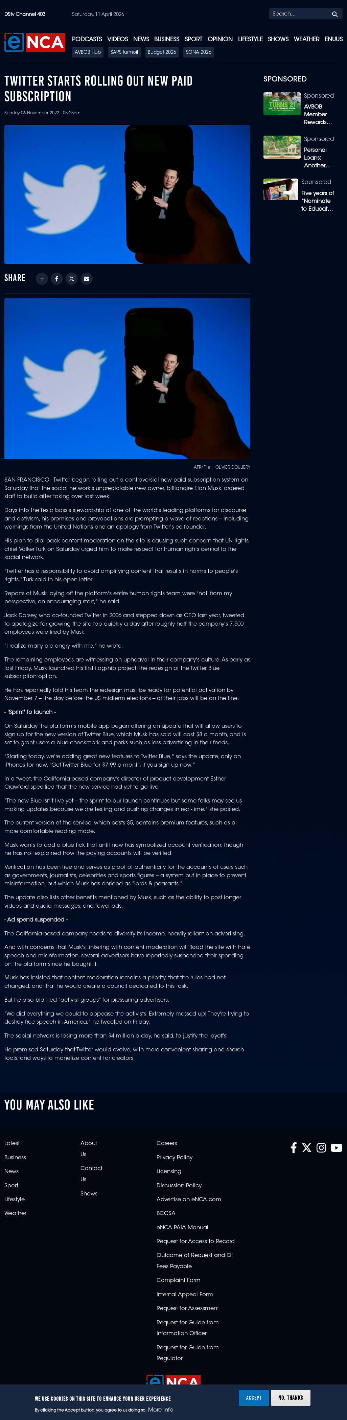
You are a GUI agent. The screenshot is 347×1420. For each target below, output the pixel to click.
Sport (193, 40)
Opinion (220, 40)
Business (166, 40)
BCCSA (166, 1213)
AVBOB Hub (88, 52)
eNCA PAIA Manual (182, 1228)
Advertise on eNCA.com (189, 1200)
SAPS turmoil (124, 52)
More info (161, 1410)
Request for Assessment (188, 1308)
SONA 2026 (198, 52)
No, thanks (290, 1397)
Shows (278, 40)
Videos (117, 40)
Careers (167, 1143)
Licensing (169, 1171)
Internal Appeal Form (185, 1295)
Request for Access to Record (196, 1241)
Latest (12, 1143)
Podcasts (87, 40)
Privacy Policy (174, 1158)
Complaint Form (179, 1280)
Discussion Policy (179, 1186)
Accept (254, 1397)
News (141, 40)
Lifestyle (250, 40)
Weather (306, 40)
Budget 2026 (162, 52)
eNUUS (334, 40)
